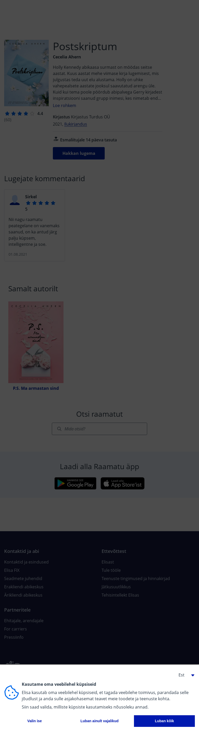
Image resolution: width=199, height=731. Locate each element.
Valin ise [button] (34, 721)
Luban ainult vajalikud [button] (99, 721)
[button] (184, 675)
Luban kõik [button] (164, 721)
